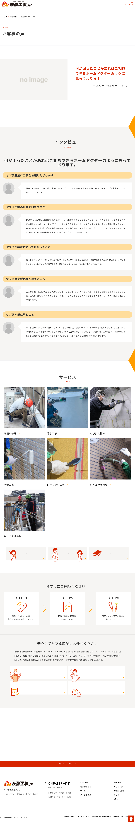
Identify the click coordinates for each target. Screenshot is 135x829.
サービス (84, 792)
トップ (5, 17)
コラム (116, 796)
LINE (116, 800)
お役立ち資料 (119, 792)
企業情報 (84, 784)
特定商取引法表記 (57, 818)
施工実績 (117, 784)
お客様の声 (14, 17)
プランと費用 (85, 796)
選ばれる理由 (85, 788)
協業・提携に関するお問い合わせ (121, 818)
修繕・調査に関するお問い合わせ (95, 818)
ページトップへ (65, 764)
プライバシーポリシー (74, 818)
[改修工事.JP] (16, 3)
